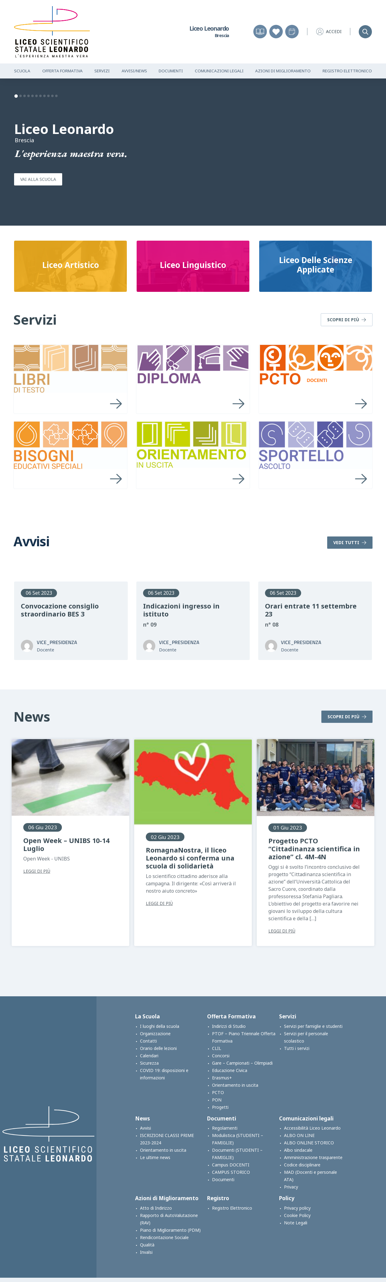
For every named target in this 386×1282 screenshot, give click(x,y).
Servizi (102, 71)
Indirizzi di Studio (229, 1026)
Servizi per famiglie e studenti (313, 1026)
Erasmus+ (222, 1078)
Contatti (148, 1041)
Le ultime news (155, 1157)
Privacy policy (297, 1208)
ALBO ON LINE (299, 1135)
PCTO (218, 1092)
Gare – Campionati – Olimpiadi (242, 1063)
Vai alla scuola (38, 179)
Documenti (171, 71)
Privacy (291, 1187)
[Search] (365, 31)
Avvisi (145, 1128)
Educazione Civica (229, 1070)
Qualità (147, 1245)
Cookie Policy (297, 1215)
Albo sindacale (298, 1150)
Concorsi (220, 1056)
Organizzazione (155, 1033)
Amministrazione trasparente (313, 1157)
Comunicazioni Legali (219, 71)
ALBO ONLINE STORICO (309, 1143)
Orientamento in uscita (235, 1085)
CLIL (216, 1048)
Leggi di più (36, 871)
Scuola (22, 71)
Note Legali (295, 1223)
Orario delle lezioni (158, 1048)
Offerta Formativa (62, 71)
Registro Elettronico (347, 71)
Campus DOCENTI (230, 1165)
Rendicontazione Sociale (164, 1237)
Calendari (149, 1056)
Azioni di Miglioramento (283, 71)
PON (216, 1100)
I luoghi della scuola (159, 1026)
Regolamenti (224, 1128)
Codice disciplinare (302, 1165)
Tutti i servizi (296, 1048)
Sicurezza (149, 1063)
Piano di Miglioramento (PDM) (170, 1230)
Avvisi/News (134, 71)
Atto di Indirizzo (156, 1208)
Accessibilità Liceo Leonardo (312, 1128)
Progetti (220, 1107)
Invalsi (146, 1252)
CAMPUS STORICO (231, 1172)
